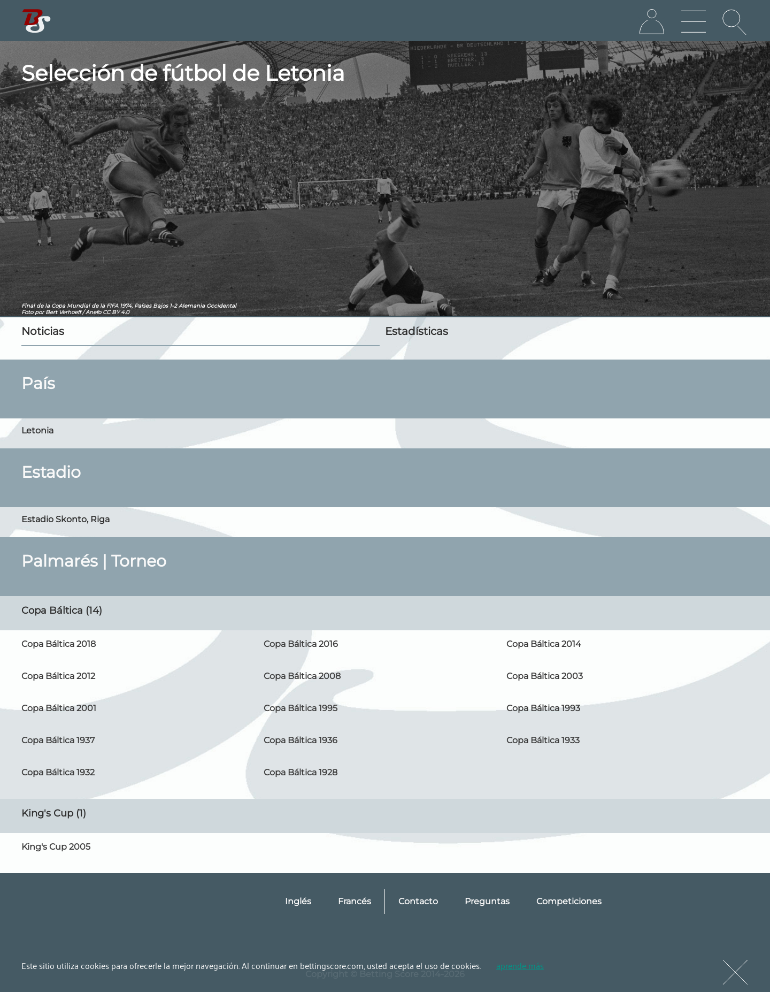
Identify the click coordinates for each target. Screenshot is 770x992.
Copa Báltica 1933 (543, 740)
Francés (354, 901)
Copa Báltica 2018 (58, 644)
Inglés (298, 901)
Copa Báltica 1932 (58, 772)
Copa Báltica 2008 (302, 676)
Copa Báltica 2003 (544, 676)
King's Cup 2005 (55, 847)
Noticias (42, 331)
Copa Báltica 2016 (301, 644)
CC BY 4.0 (116, 312)
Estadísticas (416, 331)
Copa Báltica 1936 (300, 740)
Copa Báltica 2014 (543, 644)
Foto (27, 312)
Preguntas (487, 901)
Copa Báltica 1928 (300, 772)
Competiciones (569, 901)
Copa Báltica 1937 (58, 740)
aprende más (520, 965)
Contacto (418, 901)
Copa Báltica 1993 (543, 708)
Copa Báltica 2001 (58, 708)
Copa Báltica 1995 (300, 708)
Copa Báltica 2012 (58, 676)
